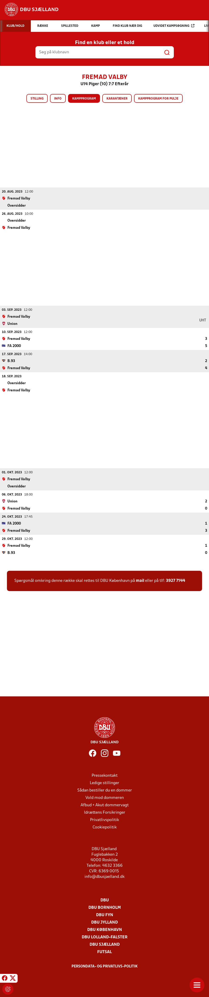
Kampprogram (84, 98)
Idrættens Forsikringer (104, 812)
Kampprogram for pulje (158, 98)
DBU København (104, 930)
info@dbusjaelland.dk (104, 877)
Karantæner (117, 98)
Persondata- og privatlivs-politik (105, 966)
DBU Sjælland (105, 944)
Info (58, 98)
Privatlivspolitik (104, 820)
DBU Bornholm (104, 907)
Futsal (104, 952)
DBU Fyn (104, 915)
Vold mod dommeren (104, 798)
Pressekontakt (105, 775)
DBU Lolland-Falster (105, 937)
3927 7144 (175, 581)
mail (140, 581)
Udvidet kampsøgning (173, 25)
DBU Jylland (104, 922)
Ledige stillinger (104, 783)
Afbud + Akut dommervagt (105, 805)
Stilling (37, 98)
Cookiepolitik (105, 827)
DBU (104, 900)
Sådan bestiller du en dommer (104, 790)
